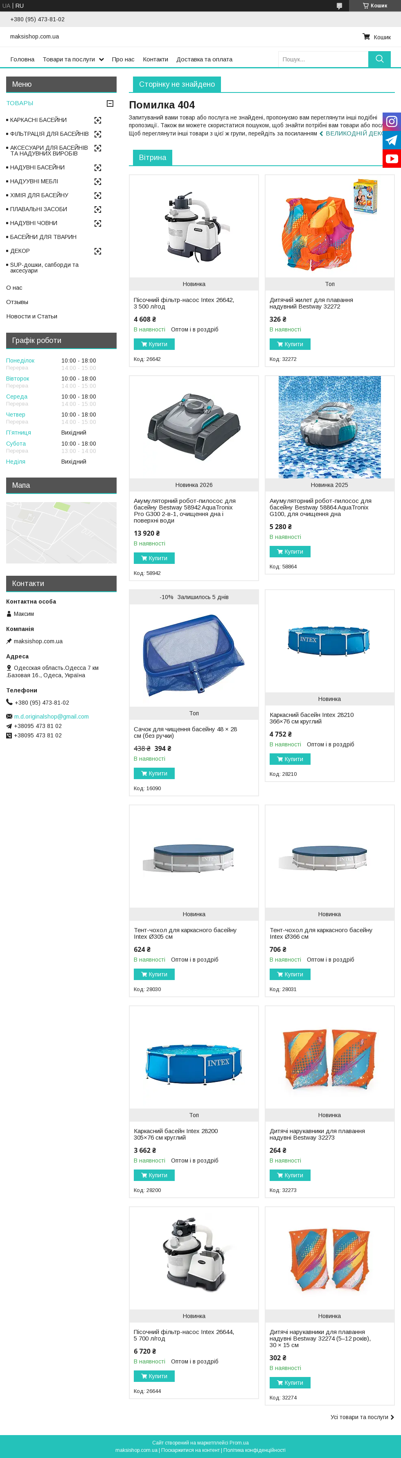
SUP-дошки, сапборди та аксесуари (44, 267)
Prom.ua (239, 1443)
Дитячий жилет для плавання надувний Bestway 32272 (311, 303)
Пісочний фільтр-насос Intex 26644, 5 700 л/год (184, 1335)
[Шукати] (379, 59)
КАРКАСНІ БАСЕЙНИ (38, 120)
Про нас (123, 59)
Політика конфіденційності (254, 1450)
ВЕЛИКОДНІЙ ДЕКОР (358, 133)
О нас (14, 287)
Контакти (155, 59)
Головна (22, 59)
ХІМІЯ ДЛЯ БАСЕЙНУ (39, 195)
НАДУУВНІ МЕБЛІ (34, 181)
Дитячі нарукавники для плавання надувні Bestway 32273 (317, 1134)
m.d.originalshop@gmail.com (51, 716)
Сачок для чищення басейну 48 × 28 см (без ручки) (185, 732)
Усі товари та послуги (359, 1417)
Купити (158, 344)
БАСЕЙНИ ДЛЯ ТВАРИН (43, 237)
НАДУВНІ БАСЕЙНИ (37, 167)
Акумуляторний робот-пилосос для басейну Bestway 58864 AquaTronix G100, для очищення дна (321, 507)
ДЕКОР (20, 251)
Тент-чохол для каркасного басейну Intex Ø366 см (321, 933)
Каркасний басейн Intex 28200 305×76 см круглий (176, 1134)
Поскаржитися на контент (190, 1450)
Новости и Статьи (31, 316)
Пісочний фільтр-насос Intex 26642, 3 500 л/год (184, 303)
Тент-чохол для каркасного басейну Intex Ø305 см (185, 933)
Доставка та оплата (204, 59)
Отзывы (17, 301)
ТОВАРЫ (19, 102)
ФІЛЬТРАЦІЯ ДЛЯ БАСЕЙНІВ (49, 134)
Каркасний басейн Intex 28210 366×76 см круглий (312, 718)
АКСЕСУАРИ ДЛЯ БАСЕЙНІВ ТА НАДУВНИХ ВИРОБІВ (49, 150)
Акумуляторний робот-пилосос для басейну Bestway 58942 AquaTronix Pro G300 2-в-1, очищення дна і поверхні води (185, 511)
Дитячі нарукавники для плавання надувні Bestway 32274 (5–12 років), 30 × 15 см (320, 1338)
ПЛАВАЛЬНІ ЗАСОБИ (38, 209)
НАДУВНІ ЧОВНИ (33, 223)
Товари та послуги (69, 59)
